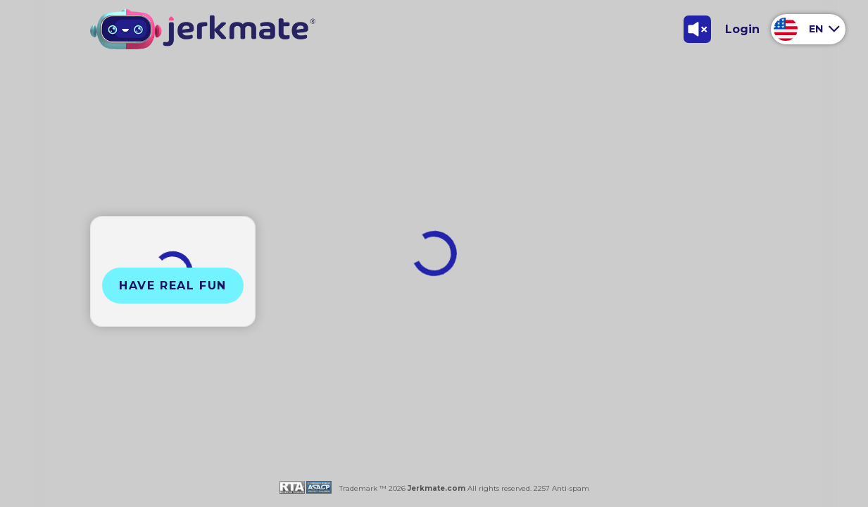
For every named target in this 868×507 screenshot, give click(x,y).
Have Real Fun (173, 285)
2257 (541, 488)
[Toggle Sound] (697, 28)
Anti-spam (570, 488)
